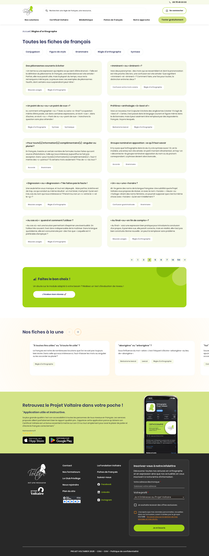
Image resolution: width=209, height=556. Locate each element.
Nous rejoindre (71, 484)
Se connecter (174, 10)
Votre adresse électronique (147, 482)
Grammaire (81, 51)
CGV (106, 551)
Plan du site (69, 491)
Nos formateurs (71, 472)
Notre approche (141, 20)
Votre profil (141, 492)
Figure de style (57, 51)
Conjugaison (33, 51)
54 (178, 259)
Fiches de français (113, 20)
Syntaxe (135, 51)
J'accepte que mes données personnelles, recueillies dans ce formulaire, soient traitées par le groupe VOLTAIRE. (160, 515)
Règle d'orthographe (109, 51)
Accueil (26, 31)
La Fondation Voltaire (109, 465)
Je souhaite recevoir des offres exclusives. (158, 505)
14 (173, 259)
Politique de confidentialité (124, 551)
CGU (99, 551)
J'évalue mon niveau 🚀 (54, 294)
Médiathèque (86, 20)
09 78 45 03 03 (177, 2)
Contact (67, 465)
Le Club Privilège (72, 478)
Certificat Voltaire (59, 20)
